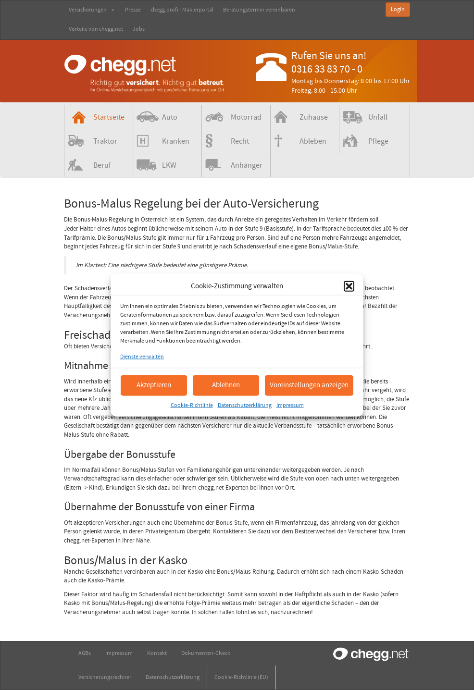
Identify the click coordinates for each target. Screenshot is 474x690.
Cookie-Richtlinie (192, 404)
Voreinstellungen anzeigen (309, 385)
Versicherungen (92, 9)
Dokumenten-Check (205, 653)
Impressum (290, 404)
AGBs (84, 653)
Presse (133, 9)
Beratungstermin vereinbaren (259, 9)
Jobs (139, 29)
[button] (349, 286)
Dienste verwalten (142, 356)
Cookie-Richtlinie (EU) (241, 677)
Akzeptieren (154, 385)
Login (398, 9)
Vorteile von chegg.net (96, 29)
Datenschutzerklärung (245, 404)
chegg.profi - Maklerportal (181, 9)
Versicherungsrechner (104, 677)
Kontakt (157, 653)
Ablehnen (226, 385)
